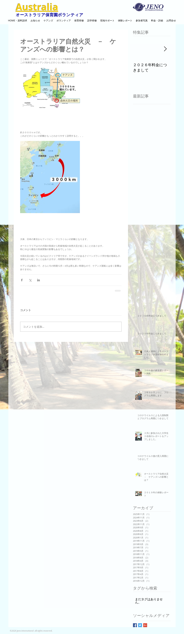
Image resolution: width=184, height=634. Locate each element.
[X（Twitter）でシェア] (30, 280)
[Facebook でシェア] (21, 280)
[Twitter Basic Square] (140, 625)
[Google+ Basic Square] (145, 625)
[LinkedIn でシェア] (38, 280)
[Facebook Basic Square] (135, 625)
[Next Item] (165, 49)
